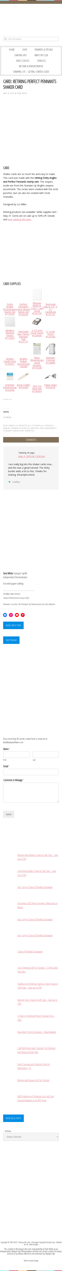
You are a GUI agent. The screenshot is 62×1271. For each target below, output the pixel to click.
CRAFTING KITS (20, 55)
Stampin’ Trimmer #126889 (50, 360)
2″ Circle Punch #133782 (50, 334)
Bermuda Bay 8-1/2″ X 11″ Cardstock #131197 (50, 309)
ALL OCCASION (34, 425)
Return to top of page (31, 1260)
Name (6, 749)
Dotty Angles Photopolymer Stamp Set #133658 (11, 309)
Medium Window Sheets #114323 (10, 334)
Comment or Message (13, 780)
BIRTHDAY (35, 428)
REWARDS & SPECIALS (44, 49)
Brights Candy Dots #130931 (10, 361)
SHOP (24, 49)
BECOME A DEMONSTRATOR (31, 66)
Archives (8, 1131)
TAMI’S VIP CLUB (41, 55)
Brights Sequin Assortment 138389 (23, 362)
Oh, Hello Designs (32, 1244)
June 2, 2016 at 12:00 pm (31, 456)
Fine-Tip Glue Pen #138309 (37, 388)
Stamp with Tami (24, 1242)
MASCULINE (19, 431)
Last (34, 759)
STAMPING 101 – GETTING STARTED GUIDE (31, 72)
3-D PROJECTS (21, 425)
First (4, 759)
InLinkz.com (7, 399)
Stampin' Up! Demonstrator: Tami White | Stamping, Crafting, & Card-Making (31, 19)
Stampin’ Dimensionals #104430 (10, 387)
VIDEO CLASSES (22, 61)
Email (6, 766)
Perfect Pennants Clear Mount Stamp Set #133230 (23, 309)
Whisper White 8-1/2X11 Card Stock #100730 (36, 308)
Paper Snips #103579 (50, 386)
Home (12, 49)
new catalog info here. (20, 219)
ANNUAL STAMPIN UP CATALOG (16, 428)
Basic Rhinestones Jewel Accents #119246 (37, 363)
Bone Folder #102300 (23, 386)
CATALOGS (41, 61)
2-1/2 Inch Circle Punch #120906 (36, 333)
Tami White (22, 93)
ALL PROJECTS (47, 425)
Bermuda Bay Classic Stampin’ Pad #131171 (23, 336)
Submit (8, 814)
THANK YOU (29, 431)
